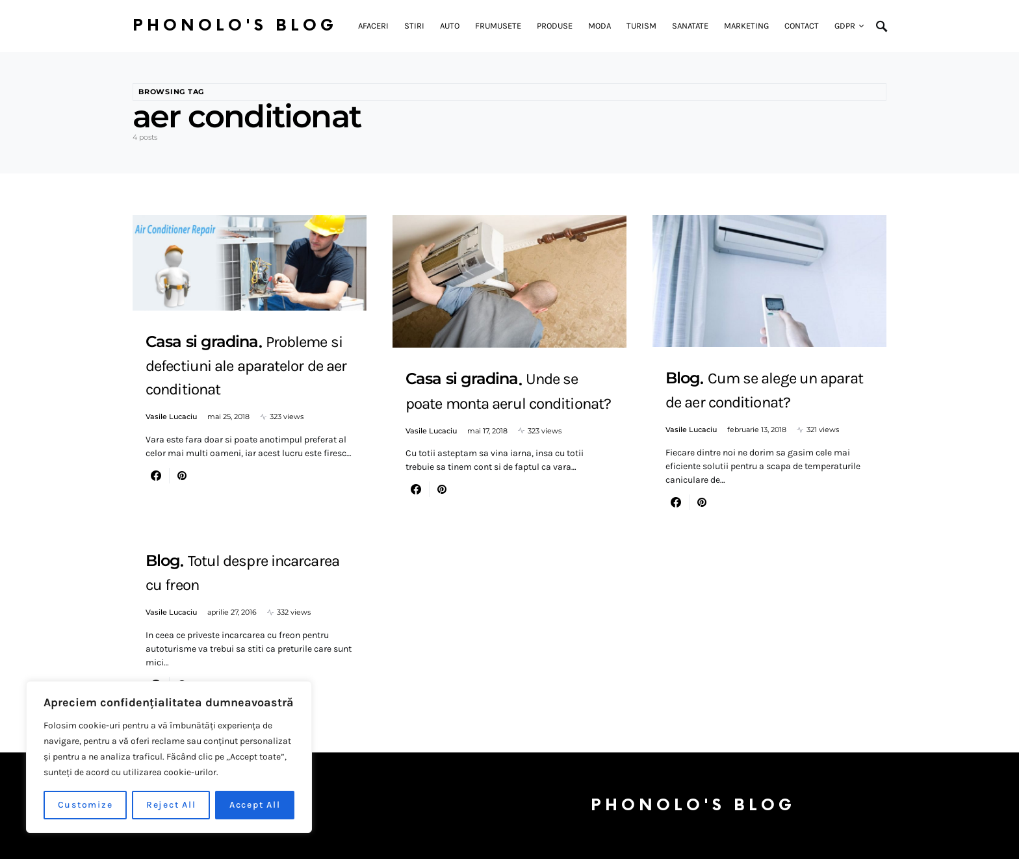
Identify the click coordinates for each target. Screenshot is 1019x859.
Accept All (255, 804)
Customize (85, 804)
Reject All (171, 804)
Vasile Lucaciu (171, 416)
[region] (169, 757)
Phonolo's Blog (235, 25)
